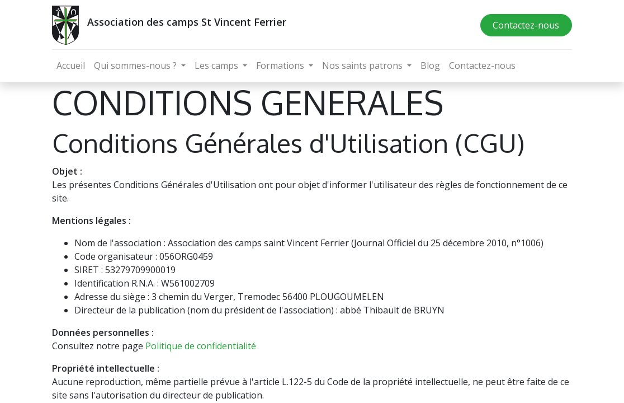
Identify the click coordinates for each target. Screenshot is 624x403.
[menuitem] (70, 65)
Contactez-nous (526, 25)
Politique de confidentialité (200, 346)
